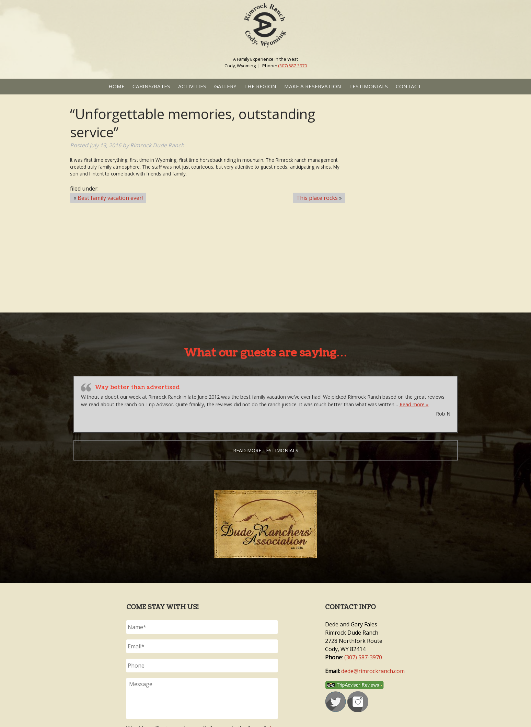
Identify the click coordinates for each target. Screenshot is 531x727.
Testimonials (368, 86)
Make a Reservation (312, 86)
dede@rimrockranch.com (373, 671)
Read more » (414, 404)
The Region (260, 86)
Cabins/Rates (151, 86)
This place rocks (317, 198)
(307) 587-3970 (292, 66)
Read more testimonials (265, 450)
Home (116, 86)
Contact (408, 86)
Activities (192, 86)
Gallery (225, 86)
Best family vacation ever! (110, 198)
